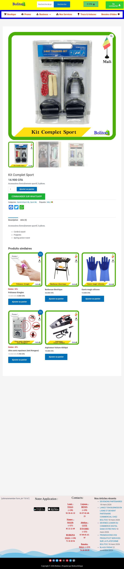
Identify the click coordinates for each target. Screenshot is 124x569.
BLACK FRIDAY (106, 547)
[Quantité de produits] (11, 189)
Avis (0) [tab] (23, 220)
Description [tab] (13, 220)
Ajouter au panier (26, 189)
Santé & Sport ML (23, 202)
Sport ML (33, 202)
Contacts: (77, 497)
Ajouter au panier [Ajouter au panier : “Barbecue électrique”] (56, 299)
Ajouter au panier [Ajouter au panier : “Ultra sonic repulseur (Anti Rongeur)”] (19, 360)
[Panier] (91, 4)
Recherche (62, 4)
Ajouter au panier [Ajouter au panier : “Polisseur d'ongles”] (19, 302)
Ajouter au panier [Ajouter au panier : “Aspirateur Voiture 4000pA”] (56, 357)
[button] (43, 14)
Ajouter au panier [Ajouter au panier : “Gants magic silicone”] (92, 299)
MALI (50, 202)
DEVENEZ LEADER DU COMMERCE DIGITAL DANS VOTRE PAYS (109, 526)
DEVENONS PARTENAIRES (111, 501)
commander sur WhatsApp (27, 196)
